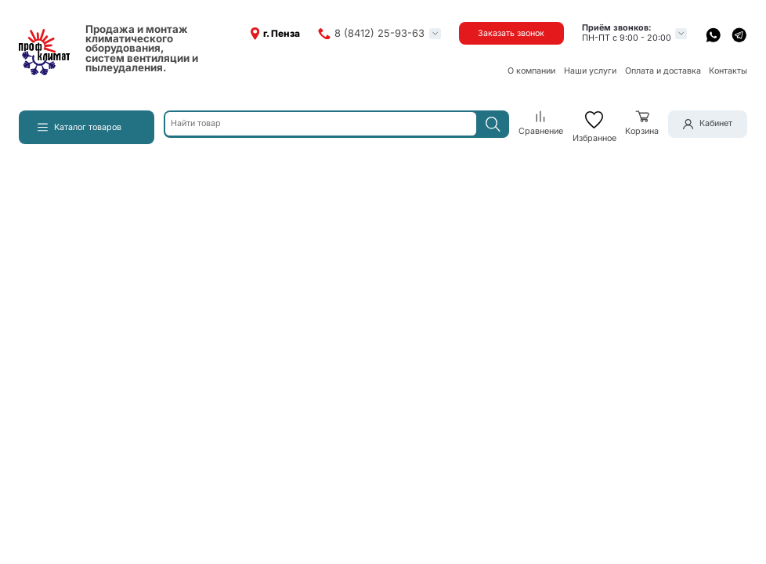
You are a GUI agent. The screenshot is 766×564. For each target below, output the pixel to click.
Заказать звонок (511, 33)
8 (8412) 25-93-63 (379, 33)
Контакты (728, 71)
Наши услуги (590, 71)
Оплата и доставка (663, 71)
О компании (531, 71)
